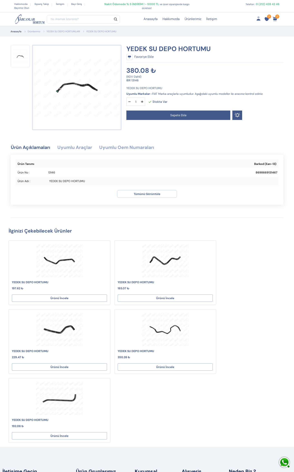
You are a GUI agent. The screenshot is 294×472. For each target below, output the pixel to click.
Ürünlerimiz (193, 19)
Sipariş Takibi (195, 359)
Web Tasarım (86, 459)
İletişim (60, 4)
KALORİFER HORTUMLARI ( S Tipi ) (104, 352)
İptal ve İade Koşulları (153, 359)
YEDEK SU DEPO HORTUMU (30, 282)
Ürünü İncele (35, 298)
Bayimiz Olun (21, 8)
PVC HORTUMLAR (92, 383)
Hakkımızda (21, 4)
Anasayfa (151, 19)
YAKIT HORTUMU (91, 345)
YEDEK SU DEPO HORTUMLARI (63, 31)
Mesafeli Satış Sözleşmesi (157, 352)
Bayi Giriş (76, 4)
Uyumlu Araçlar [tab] (78, 147)
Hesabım (191, 345)
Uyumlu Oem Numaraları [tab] (133, 147)
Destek (143, 345)
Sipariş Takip (42, 4)
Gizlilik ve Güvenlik (151, 365)
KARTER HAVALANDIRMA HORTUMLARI (97, 361)
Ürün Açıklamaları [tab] (32, 147)
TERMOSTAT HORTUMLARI (98, 370)
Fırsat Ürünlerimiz (198, 365)
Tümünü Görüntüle (147, 194)
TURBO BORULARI (92, 377)
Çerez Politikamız (150, 372)
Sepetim (191, 352)
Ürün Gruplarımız (197, 378)
